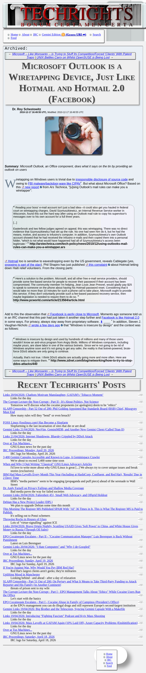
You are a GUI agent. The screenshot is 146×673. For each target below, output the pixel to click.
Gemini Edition (51, 34)
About (25, 34)
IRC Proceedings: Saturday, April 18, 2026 (29, 637)
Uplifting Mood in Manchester (21, 575)
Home (14, 34)
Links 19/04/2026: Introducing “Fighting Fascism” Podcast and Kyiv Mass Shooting (54, 616)
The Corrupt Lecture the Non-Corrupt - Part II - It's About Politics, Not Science (51, 402)
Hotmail (13, 262)
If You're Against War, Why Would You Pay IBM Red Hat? (38, 568)
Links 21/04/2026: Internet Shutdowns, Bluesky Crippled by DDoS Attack (48, 437)
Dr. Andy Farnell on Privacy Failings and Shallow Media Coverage (43, 489)
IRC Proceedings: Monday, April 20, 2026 (28, 451)
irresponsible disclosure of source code (102, 180)
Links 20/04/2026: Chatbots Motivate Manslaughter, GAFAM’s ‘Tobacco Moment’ (53, 395)
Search (97, 34)
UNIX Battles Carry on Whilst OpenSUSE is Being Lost (73, 58)
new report (32, 188)
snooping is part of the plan (23, 265)
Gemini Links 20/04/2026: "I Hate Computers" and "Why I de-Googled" (46, 547)
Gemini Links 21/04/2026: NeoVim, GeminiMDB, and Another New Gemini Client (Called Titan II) (63, 430)
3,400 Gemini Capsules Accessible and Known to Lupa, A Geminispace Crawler (51, 458)
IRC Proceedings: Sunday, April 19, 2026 (28, 561)
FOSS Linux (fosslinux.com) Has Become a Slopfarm (35, 423)
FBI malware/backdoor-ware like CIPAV (54, 184)
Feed (14, 38)
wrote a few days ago (46, 326)
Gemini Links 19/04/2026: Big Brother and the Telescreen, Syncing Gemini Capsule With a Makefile (64, 610)
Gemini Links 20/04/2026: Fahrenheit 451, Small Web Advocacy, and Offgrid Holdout (55, 496)
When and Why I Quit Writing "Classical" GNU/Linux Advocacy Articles (47, 465)
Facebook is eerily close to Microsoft (74, 315)
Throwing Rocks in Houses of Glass (25, 520)
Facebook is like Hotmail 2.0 (120, 318)
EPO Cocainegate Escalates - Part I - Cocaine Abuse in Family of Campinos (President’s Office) (61, 603)
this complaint (98, 265)
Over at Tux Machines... (17, 444)
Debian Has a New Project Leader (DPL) (27, 503)
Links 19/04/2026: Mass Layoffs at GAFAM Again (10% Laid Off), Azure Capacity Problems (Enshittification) (70, 623)
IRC (35, 34)
